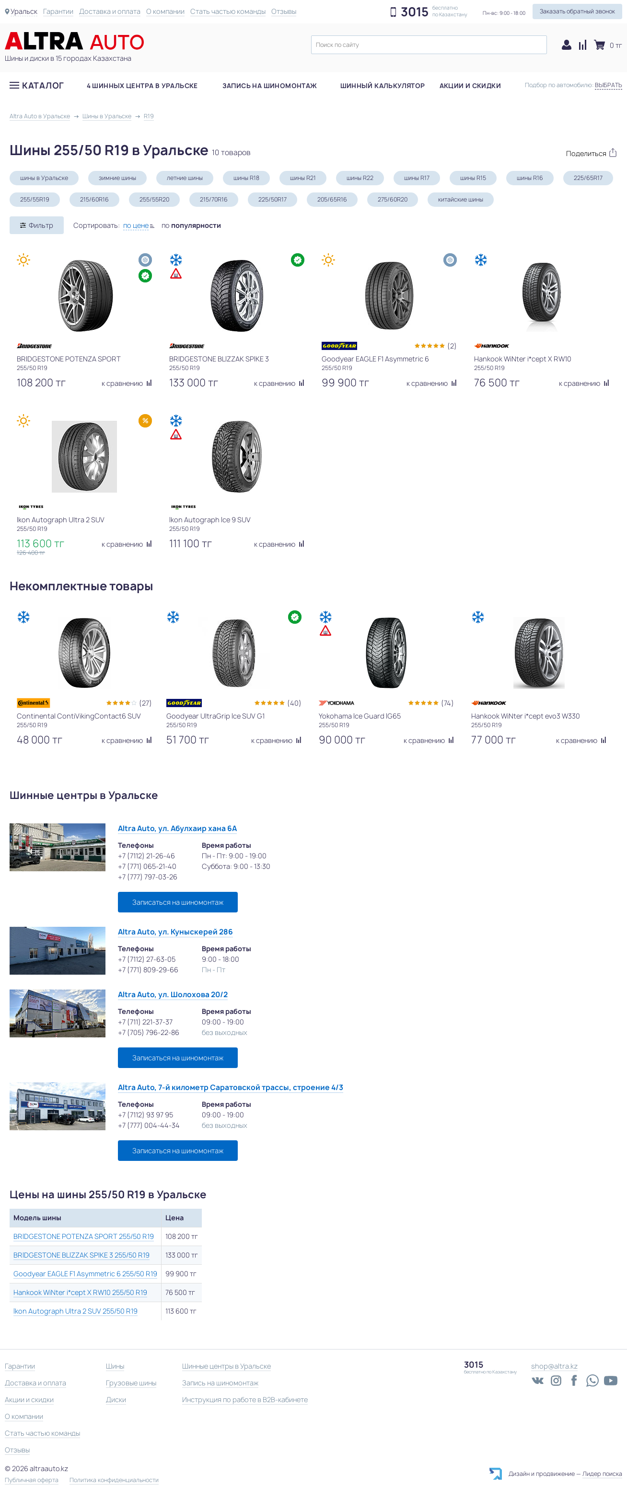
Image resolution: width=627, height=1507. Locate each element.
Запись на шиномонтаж (269, 85)
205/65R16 (332, 199)
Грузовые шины (131, 1382)
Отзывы (283, 11)
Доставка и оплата (109, 11)
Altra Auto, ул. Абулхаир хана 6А (177, 828)
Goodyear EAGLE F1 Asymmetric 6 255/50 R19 (85, 1273)
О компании (165, 11)
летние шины (185, 178)
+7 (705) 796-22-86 (148, 1032)
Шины (115, 1366)
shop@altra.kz (554, 1366)
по (191, 225)
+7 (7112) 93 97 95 (145, 1114)
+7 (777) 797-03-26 (147, 876)
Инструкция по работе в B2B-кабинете (245, 1399)
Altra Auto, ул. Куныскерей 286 (175, 932)
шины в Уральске (44, 178)
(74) (447, 703)
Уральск (24, 11)
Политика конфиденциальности (114, 1480)
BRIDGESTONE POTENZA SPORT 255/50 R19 (83, 1236)
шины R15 (473, 178)
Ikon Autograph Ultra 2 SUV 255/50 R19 (75, 1311)
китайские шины (460, 199)
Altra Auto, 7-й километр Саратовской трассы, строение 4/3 (230, 1087)
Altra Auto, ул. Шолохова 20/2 (173, 995)
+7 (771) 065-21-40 (147, 866)
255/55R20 (154, 199)
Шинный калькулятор (382, 85)
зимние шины (117, 178)
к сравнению (127, 383)
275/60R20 (392, 199)
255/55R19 (34, 199)
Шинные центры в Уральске (226, 1366)
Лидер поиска (602, 1474)
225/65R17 (588, 178)
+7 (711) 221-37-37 (145, 1021)
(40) (294, 703)
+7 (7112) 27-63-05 (146, 959)
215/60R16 (94, 199)
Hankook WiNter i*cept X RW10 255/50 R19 (80, 1292)
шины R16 (530, 178)
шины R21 (303, 178)
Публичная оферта (31, 1480)
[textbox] (429, 44)
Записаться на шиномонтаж (177, 902)
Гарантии (58, 11)
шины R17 (417, 178)
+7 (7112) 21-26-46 (146, 855)
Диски (116, 1399)
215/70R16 (214, 199)
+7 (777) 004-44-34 (149, 1125)
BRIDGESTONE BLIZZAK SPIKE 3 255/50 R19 (81, 1255)
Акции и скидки (470, 85)
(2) (452, 345)
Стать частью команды (228, 11)
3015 (415, 12)
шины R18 (246, 178)
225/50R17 (272, 199)
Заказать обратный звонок (577, 11)
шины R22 (360, 178)
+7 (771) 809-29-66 (148, 969)
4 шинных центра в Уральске (142, 85)
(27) (145, 703)
